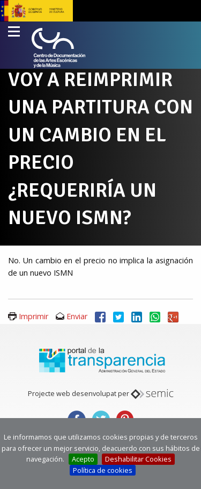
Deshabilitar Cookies (138, 459)
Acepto (83, 459)
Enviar (76, 316)
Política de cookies (102, 470)
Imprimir (33, 316)
